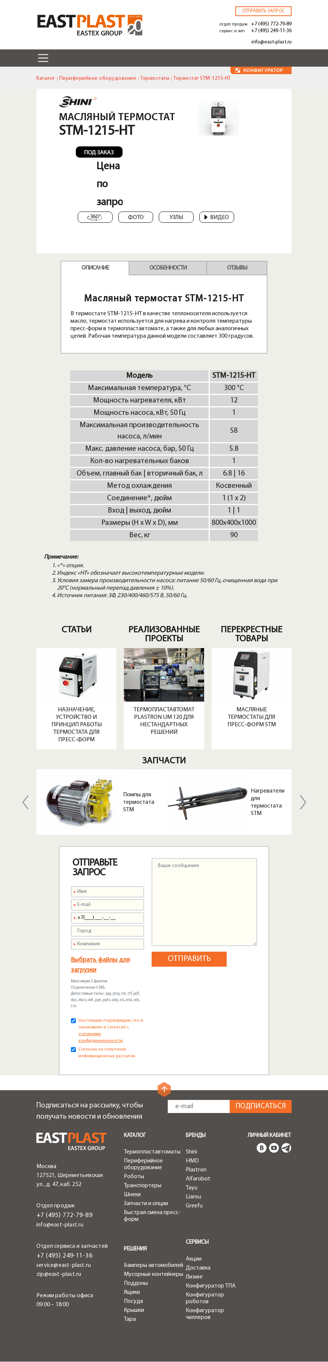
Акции (194, 1259)
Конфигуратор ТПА (211, 1286)
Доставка (198, 1268)
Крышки (134, 1310)
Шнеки (132, 1195)
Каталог (45, 78)
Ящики (132, 1292)
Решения (135, 1249)
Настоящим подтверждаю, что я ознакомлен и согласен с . (110, 1030)
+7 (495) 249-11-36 (271, 31)
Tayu (191, 1188)
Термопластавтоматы (152, 1152)
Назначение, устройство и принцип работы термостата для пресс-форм (76, 725)
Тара (130, 1319)
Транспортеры (142, 1186)
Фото (136, 218)
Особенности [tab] (168, 268)
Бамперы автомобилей (153, 1265)
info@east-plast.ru (271, 42)
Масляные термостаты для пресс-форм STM (251, 717)
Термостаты (154, 78)
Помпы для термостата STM (138, 802)
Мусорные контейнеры (153, 1274)
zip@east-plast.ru (58, 1274)
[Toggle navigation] (43, 58)
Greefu (194, 1206)
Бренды (196, 1135)
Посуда (133, 1301)
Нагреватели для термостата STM (267, 802)
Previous (25, 802)
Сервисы (197, 1242)
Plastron (196, 1170)
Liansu (193, 1197)
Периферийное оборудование (98, 78)
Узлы (176, 218)
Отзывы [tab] (237, 268)
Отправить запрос (263, 11)
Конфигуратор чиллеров (205, 1314)
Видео (217, 218)
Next (302, 802)
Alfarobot (198, 1179)
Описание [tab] (95, 268)
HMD (192, 1161)
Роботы (134, 1177)
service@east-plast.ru (63, 1265)
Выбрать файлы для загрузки (100, 965)
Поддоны (136, 1283)
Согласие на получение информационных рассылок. (107, 1052)
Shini (191, 1152)
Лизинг (194, 1277)
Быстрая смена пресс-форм (152, 1216)
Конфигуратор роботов (205, 1298)
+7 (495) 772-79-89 (271, 24)
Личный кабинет (269, 1135)
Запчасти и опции (146, 1204)
